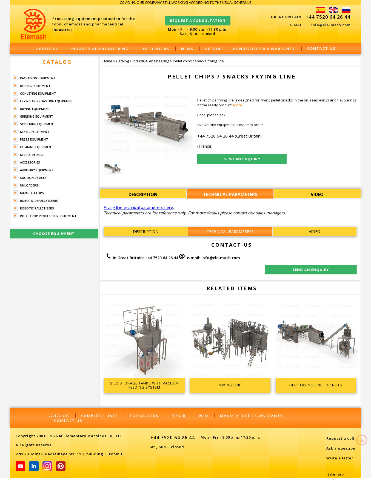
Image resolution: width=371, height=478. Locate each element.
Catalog (57, 62)
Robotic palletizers (37, 208)
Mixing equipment (34, 132)
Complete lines (99, 404)
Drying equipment (35, 109)
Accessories (30, 162)
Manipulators (32, 193)
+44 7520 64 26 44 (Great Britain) (229, 136)
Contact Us (321, 48)
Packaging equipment (38, 78)
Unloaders (29, 185)
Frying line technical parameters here (138, 207)
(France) (205, 146)
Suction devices (33, 178)
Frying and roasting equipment (46, 101)
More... (238, 105)
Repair (213, 48)
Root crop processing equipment (48, 216)
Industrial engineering (100, 48)
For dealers (155, 48)
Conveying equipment (38, 93)
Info (203, 404)
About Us (47, 48)
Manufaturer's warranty (263, 48)
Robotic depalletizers (39, 201)
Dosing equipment (35, 86)
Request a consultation (198, 18)
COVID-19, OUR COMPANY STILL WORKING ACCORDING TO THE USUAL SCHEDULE (185, 2)
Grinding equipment (36, 116)
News (187, 48)
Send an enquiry (315, 258)
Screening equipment (37, 124)
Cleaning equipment (36, 147)
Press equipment (34, 139)
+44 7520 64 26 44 (328, 17)
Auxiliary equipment (37, 170)
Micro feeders (31, 155)
